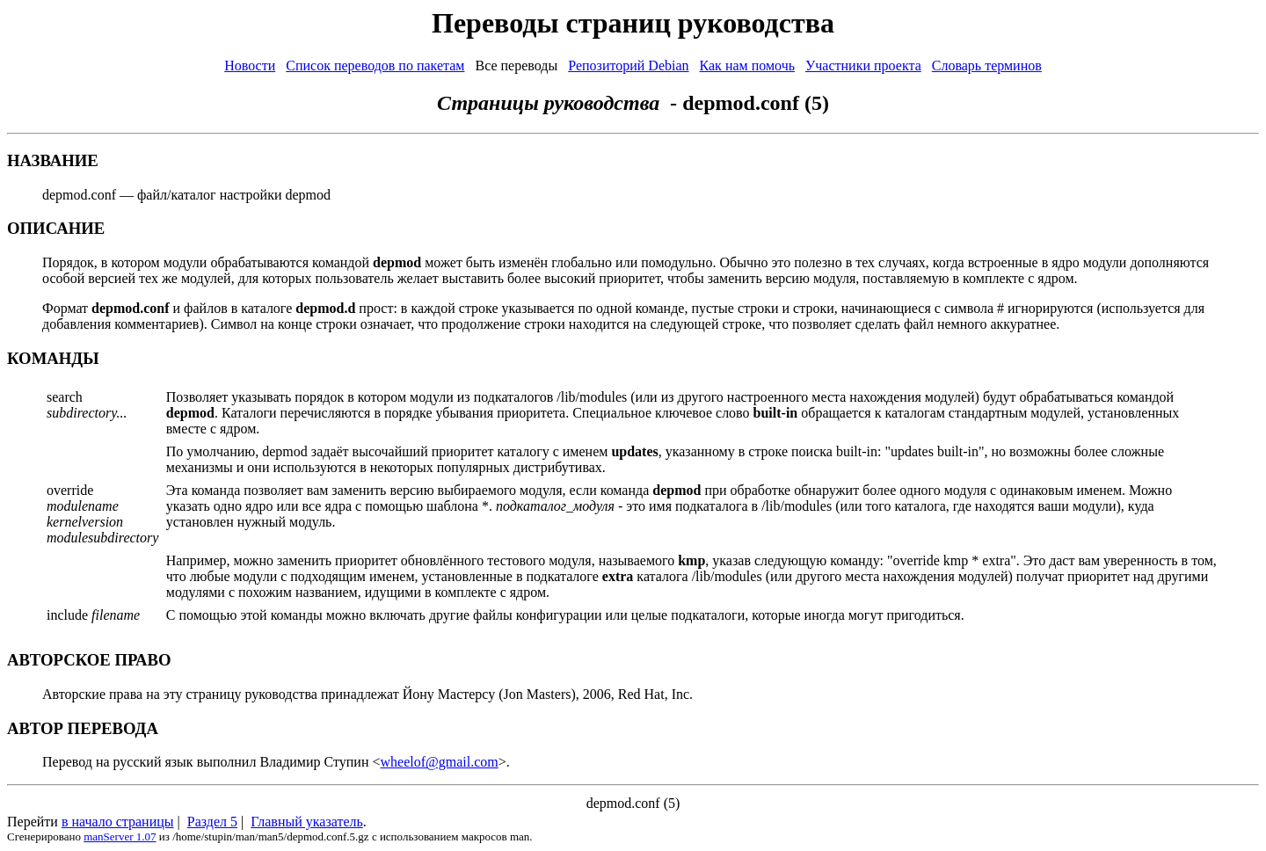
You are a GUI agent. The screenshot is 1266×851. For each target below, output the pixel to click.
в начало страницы (118, 821)
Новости (249, 65)
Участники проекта (863, 65)
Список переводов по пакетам (375, 65)
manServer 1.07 (120, 836)
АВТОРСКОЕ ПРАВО (89, 660)
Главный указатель (307, 821)
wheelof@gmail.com (439, 761)
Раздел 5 (212, 821)
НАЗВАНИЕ (52, 160)
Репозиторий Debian (628, 65)
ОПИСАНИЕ (56, 228)
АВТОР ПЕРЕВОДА (82, 728)
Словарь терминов (987, 65)
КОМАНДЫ (53, 358)
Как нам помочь (747, 65)
